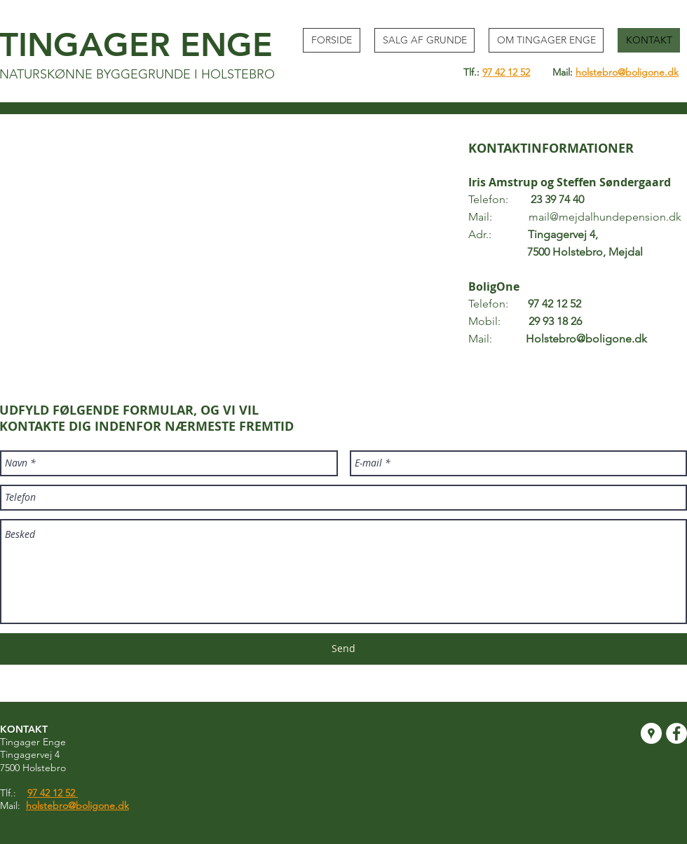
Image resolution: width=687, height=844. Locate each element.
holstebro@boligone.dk (627, 72)
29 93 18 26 (555, 321)
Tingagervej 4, (563, 234)
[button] (424, 40)
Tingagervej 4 (30, 754)
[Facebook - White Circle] (676, 733)
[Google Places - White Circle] (651, 733)
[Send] (343, 649)
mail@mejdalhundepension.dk (605, 216)
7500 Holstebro (33, 767)
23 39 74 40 (557, 199)
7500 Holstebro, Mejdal (555, 251)
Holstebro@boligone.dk (586, 338)
